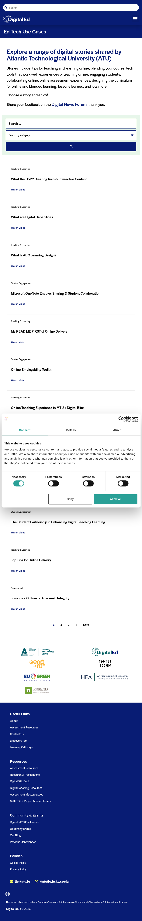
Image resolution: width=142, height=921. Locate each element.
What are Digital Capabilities (32, 216)
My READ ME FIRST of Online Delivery (39, 331)
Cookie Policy (18, 863)
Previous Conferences (23, 842)
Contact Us (17, 734)
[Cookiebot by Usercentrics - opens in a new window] (121, 419)
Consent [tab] (24, 430)
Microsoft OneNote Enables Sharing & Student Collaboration (55, 293)
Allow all (115, 499)
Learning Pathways (21, 747)
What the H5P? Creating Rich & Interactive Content (49, 178)
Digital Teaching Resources (26, 788)
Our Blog (15, 835)
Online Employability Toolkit (31, 369)
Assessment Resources (24, 727)
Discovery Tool (18, 740)
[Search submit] (71, 146)
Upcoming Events (20, 828)
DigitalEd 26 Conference (24, 822)
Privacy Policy (18, 869)
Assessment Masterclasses (26, 794)
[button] (135, 18)
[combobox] (71, 7)
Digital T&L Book (20, 781)
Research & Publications (25, 774)
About (14, 721)
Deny (70, 499)
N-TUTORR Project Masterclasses (30, 801)
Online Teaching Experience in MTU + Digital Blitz (47, 407)
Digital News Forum (69, 104)
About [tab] (117, 430)
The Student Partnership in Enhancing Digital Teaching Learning (58, 521)
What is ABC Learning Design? (33, 255)
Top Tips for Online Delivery (31, 559)
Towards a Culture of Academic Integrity (40, 598)
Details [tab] (71, 430)
